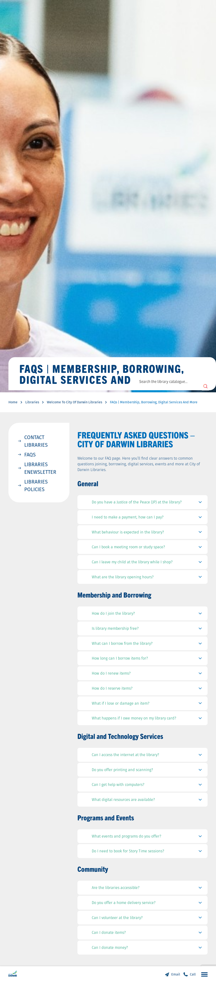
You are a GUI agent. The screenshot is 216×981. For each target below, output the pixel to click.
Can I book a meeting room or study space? (147, 548)
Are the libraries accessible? (147, 889)
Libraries (32, 402)
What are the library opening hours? (147, 578)
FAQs (30, 454)
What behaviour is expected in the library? (147, 533)
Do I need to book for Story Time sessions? (147, 852)
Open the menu (203, 974)
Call (193, 974)
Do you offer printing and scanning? (147, 771)
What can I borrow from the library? (147, 644)
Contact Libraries (36, 441)
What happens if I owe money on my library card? (147, 719)
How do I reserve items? (147, 689)
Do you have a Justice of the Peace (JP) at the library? (147, 503)
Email (175, 974)
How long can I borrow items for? (147, 659)
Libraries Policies (36, 485)
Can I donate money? (147, 948)
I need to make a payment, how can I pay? (147, 518)
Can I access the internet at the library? (147, 756)
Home (13, 402)
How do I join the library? (147, 614)
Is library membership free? (147, 629)
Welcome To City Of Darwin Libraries (74, 402)
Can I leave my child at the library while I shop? (147, 563)
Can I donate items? (147, 933)
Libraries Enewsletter (40, 468)
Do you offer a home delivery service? (147, 904)
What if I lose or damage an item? (147, 704)
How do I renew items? (147, 674)
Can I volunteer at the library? (147, 919)
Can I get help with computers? (147, 785)
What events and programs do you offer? (147, 837)
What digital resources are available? (147, 801)
